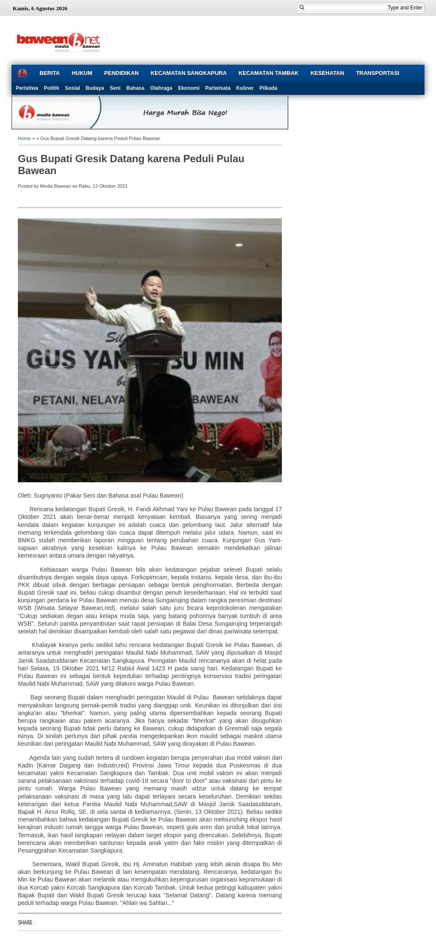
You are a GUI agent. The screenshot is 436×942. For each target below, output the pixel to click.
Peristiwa (27, 88)
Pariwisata (217, 88)
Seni (115, 88)
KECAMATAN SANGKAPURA (189, 73)
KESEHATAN (327, 73)
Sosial (72, 88)
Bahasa (135, 88)
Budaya (95, 88)
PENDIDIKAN (121, 73)
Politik (51, 88)
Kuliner (245, 88)
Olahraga (161, 88)
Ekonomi (189, 88)
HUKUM (82, 73)
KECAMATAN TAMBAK (268, 73)
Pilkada (268, 88)
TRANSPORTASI (377, 73)
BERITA (50, 73)
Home (24, 138)
